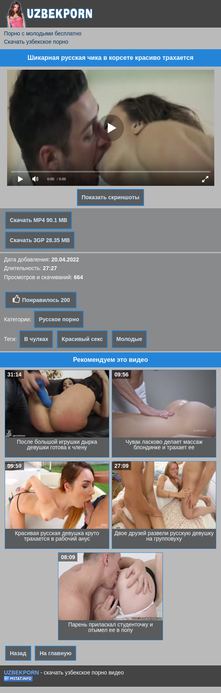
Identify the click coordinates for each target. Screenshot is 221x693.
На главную (55, 653)
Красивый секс (82, 339)
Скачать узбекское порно (36, 42)
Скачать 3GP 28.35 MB (40, 240)
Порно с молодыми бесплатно (42, 33)
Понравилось (41, 299)
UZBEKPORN (21, 672)
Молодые (129, 339)
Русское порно (59, 319)
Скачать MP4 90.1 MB (38, 220)
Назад (18, 653)
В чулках (36, 339)
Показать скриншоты (111, 197)
